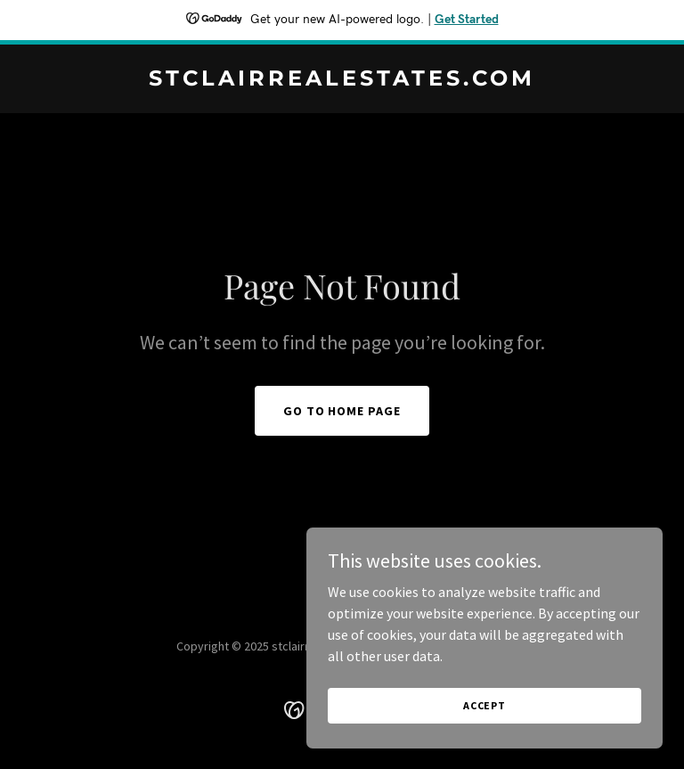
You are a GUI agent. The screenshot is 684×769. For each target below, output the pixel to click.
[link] (342, 80)
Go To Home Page (342, 411)
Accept (484, 729)
